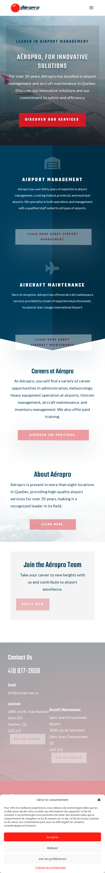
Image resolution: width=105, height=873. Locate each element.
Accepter (52, 837)
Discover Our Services (40, 120)
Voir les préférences (52, 859)
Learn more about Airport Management (53, 237)
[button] (99, 800)
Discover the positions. (53, 435)
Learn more (52, 524)
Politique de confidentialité (51, 867)
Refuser (52, 848)
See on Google (28, 746)
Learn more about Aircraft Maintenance (53, 342)
